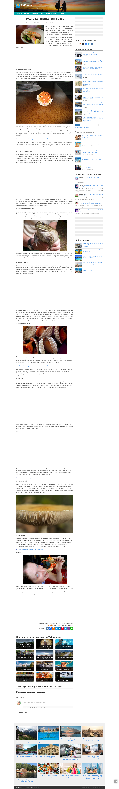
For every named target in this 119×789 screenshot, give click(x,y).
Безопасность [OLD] (31, 22)
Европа (62, 13)
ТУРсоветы (27, 13)
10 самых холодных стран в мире (92, 177)
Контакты (101, 787)
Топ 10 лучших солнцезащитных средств (92, 144)
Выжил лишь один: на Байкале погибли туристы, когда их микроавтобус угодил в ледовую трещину (93, 104)
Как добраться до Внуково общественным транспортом (70, 760)
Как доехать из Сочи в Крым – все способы (70, 739)
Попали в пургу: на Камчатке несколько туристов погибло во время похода (93, 53)
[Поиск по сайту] (101, 13)
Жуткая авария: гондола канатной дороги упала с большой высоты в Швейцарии (93, 67)
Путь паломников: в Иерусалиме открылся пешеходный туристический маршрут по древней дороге (93, 118)
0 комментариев (89, 139)
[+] (45, 707)
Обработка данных (94, 787)
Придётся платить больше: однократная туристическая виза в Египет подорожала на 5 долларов (93, 83)
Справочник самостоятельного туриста (31, 8)
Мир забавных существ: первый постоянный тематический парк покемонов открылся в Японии (93, 61)
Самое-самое (41, 22)
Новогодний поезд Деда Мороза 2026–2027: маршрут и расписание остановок (91, 185)
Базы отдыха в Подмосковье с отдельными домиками (26, 780)
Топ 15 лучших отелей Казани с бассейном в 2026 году (92, 757)
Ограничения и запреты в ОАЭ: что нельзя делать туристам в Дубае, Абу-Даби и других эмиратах (92, 777)
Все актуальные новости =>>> (82, 127)
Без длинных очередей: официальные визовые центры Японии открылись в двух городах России (93, 90)
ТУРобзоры (35, 13)
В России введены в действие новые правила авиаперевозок (93, 75)
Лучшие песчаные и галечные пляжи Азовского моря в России (92, 739)
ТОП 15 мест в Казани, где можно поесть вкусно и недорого (48, 776)
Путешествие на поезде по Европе (26, 742)
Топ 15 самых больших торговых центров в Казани (70, 776)
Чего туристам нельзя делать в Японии (40, 139)
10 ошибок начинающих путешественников (31, 549)
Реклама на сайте (85, 787)
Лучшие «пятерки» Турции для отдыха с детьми (26, 757)
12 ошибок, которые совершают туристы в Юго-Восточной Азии (38, 366)
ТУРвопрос (27, 5)
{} (43, 707)
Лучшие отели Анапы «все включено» (48, 742)
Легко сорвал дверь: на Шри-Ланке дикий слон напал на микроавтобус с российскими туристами (93, 111)
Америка (49, 13)
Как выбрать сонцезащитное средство (91, 159)
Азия (43, 13)
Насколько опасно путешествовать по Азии (31, 478)
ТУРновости (19, 13)
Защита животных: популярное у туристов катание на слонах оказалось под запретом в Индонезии (93, 97)
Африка (56, 13)
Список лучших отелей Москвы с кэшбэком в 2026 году (48, 757)
